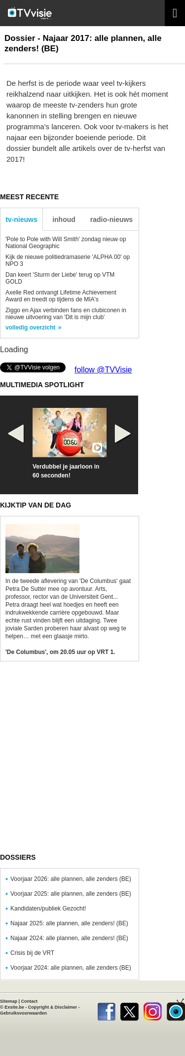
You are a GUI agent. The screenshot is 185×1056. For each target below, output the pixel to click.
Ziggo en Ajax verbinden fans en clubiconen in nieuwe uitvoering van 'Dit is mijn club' (65, 314)
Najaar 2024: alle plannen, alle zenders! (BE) (69, 938)
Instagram (153, 1009)
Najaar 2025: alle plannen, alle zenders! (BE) (69, 923)
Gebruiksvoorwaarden (23, 1013)
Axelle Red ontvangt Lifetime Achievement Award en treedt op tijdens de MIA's (60, 296)
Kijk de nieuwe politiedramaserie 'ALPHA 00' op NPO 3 (67, 260)
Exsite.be (14, 1007)
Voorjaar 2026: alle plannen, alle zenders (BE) (70, 878)
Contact (29, 1001)
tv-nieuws (21, 219)
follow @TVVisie (103, 369)
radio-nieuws (111, 219)
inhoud (63, 219)
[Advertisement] (92, 761)
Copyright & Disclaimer (52, 1007)
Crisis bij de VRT (32, 952)
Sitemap (8, 1001)
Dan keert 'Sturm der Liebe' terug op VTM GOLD (59, 278)
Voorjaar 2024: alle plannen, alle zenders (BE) (70, 967)
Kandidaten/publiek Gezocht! (48, 908)
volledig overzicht (30, 327)
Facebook (106, 1009)
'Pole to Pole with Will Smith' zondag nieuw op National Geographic (65, 243)
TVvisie (176, 1009)
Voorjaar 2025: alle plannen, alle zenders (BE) (70, 893)
